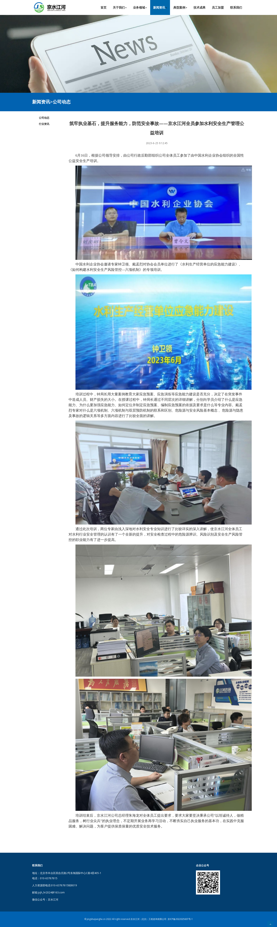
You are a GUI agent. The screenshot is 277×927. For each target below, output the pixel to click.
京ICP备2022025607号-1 (180, 919)
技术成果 (199, 7)
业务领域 (140, 7)
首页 (103, 7)
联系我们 (236, 7)
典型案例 (180, 7)
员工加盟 (218, 7)
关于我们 (120, 7)
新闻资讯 (160, 7)
